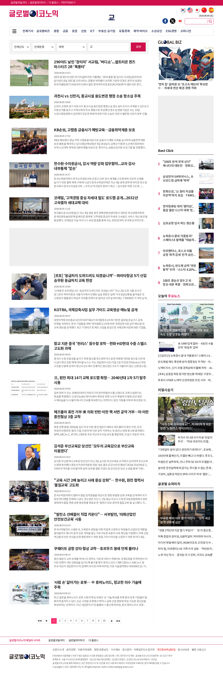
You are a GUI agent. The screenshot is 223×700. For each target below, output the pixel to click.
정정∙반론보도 (101, 649)
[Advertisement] (79, 246)
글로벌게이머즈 (38, 2)
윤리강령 (71, 649)
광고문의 (127, 649)
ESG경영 (171, 31)
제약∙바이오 (140, 31)
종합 (56, 31)
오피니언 (185, 31)
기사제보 (115, 649)
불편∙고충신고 (199, 649)
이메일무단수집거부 (144, 649)
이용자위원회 (85, 649)
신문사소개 (58, 649)
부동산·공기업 (106, 31)
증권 (74, 31)
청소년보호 (183, 649)
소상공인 (156, 31)
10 (104, 620)
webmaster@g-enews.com (120, 667)
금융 (65, 31)
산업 (83, 31)
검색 (138, 46)
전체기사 (27, 31)
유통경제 (124, 31)
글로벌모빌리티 (19, 2)
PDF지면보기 (68, 2)
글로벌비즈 (43, 31)
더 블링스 (54, 2)
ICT (92, 31)
